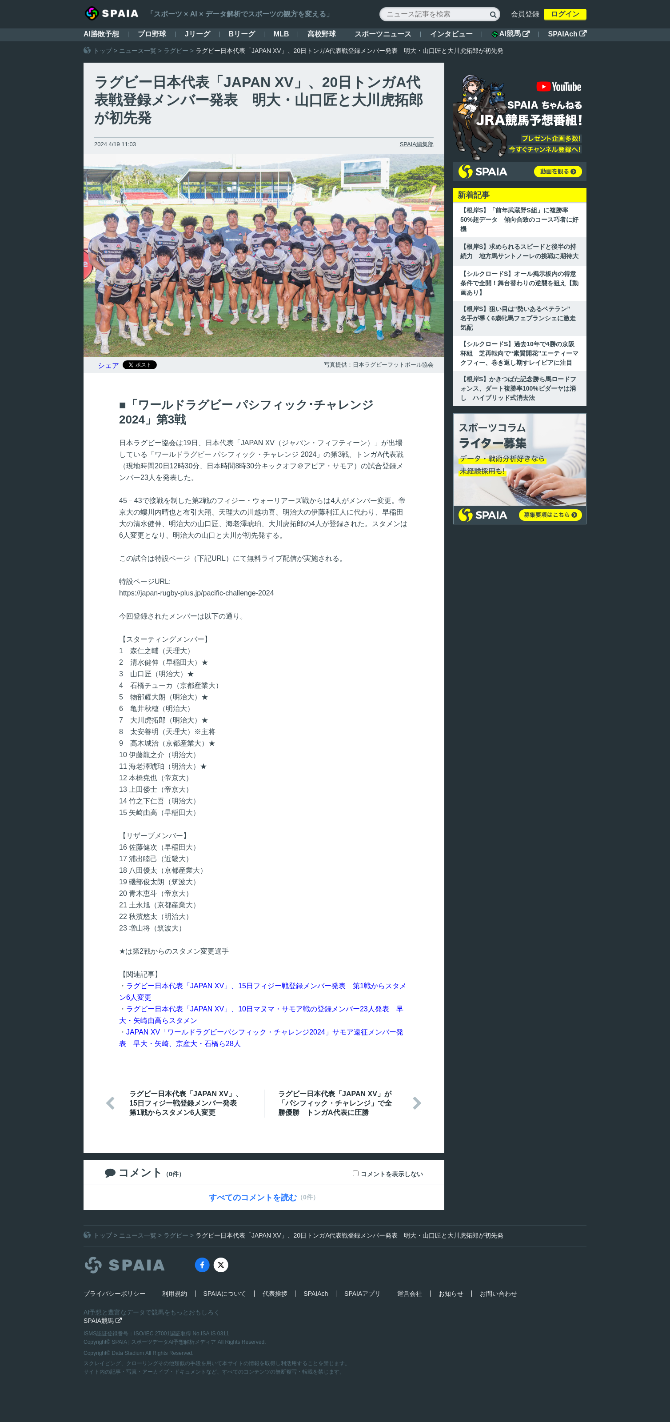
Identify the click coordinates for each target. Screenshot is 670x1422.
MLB (281, 34)
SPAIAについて (224, 1293)
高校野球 (321, 34)
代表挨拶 (275, 1293)
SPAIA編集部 (417, 144)
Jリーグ (197, 34)
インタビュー (451, 34)
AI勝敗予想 (101, 34)
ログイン (565, 14)
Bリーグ (241, 34)
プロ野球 (152, 34)
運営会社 (409, 1293)
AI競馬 (510, 34)
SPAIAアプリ (362, 1293)
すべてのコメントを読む (253, 1197)
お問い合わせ (498, 1293)
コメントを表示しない (392, 1174)
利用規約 (174, 1293)
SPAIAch (567, 34)
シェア (108, 365)
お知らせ (451, 1293)
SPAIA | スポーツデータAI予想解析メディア (165, 1342)
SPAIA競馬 (103, 1320)
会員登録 (525, 14)
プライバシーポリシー (115, 1293)
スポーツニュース (383, 34)
